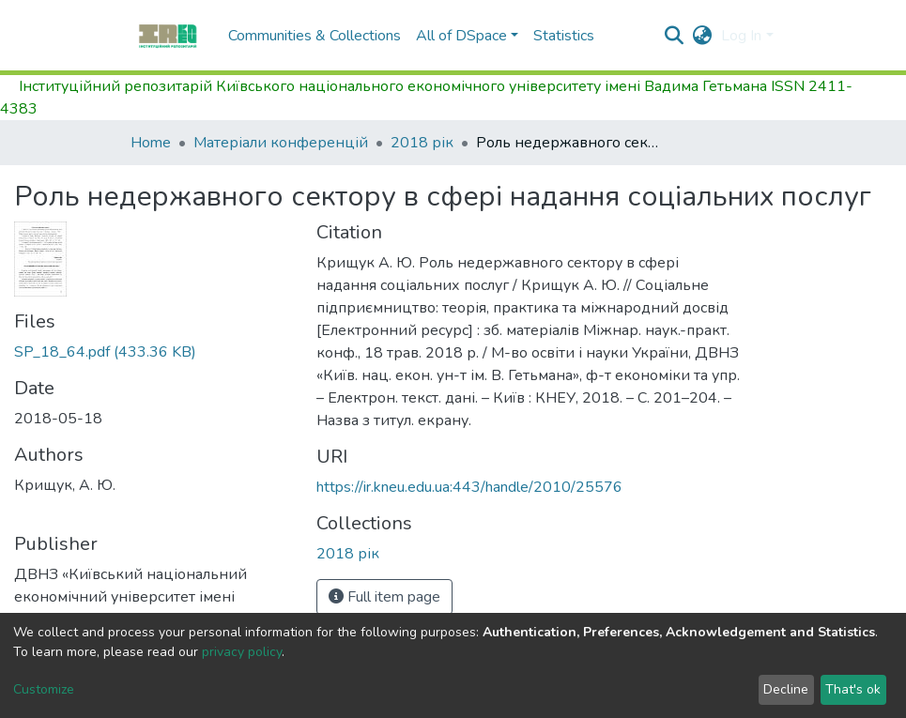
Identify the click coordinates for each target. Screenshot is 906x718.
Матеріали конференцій (280, 142)
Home (151, 142)
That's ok (853, 689)
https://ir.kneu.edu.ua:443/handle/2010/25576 (469, 487)
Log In (741, 35)
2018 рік (422, 142)
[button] (701, 35)
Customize (43, 689)
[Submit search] (673, 35)
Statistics (563, 35)
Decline (785, 689)
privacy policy (242, 652)
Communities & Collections (314, 35)
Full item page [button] (384, 597)
